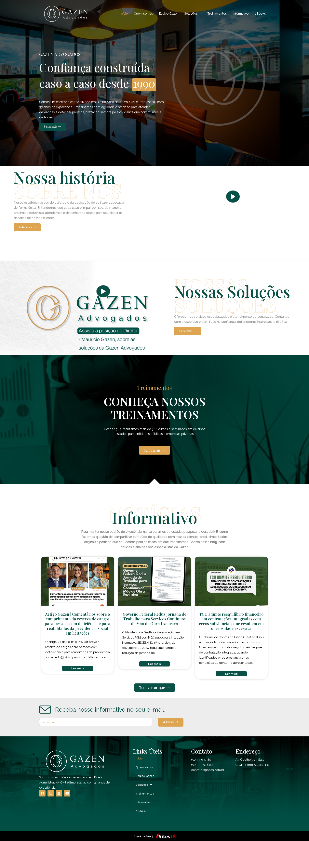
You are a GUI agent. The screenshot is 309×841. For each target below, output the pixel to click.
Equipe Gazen (168, 13)
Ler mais (77, 668)
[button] (52, 127)
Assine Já (171, 722)
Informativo (241, 13)
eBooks (260, 13)
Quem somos (143, 13)
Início (124, 13)
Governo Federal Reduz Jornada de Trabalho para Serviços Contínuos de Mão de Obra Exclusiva (154, 618)
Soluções (192, 13)
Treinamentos (217, 13)
